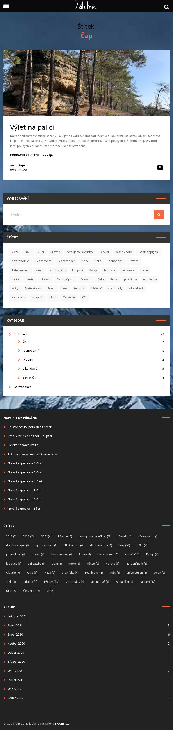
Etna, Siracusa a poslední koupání (30, 436)
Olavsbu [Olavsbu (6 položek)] (13, 573)
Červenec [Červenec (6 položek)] (31, 591)
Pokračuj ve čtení (24, 155)
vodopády (115, 288)
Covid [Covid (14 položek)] (124, 536)
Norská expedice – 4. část (25, 481)
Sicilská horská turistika (23, 445)
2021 (41, 252)
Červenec (69, 297)
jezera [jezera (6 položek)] (38, 554)
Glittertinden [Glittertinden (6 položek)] (101, 545)
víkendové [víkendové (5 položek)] (100, 582)
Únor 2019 (14, 689)
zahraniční (18, 297)
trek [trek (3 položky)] (11, 582)
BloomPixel (62, 723)
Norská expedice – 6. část (25, 463)
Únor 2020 (15, 671)
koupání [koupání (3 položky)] (132, 554)
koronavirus (58, 270)
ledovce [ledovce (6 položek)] (13, 563)
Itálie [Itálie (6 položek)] (142, 545)
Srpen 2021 (15, 625)
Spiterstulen (33, 288)
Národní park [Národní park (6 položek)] (136, 563)
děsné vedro (123, 252)
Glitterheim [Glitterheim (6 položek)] (74, 545)
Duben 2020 (16, 652)
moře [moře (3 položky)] (74, 563)
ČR (84, 297)
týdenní (96, 288)
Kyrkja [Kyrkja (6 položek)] (152, 554)
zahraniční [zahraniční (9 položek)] (124, 582)
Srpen (51, 288)
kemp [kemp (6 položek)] (85, 554)
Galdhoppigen (148, 252)
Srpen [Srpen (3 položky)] (159, 573)
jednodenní (115, 261)
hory (85, 261)
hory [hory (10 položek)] (124, 545)
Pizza (114, 279)
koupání (77, 270)
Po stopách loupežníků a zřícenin (30, 427)
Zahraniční (93, 377)
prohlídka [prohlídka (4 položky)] (70, 573)
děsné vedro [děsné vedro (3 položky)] (148, 536)
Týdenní (93, 359)
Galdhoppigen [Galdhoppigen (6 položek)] (18, 545)
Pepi (21, 165)
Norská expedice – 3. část (25, 490)
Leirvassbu (128, 270)
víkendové (136, 288)
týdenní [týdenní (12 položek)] (51, 582)
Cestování (89, 334)
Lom (145, 270)
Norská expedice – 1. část (25, 508)
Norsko (45, 279)
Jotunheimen (20, 270)
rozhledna (150, 279)
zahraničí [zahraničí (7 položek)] (147, 582)
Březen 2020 (16, 661)
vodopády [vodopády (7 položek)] (75, 582)
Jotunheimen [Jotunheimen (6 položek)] (62, 554)
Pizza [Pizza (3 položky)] (49, 573)
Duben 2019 (16, 680)
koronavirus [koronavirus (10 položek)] (107, 554)
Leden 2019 (15, 698)
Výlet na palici (32, 127)
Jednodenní (93, 350)
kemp (39, 270)
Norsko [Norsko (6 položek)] (112, 563)
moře (15, 279)
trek (64, 288)
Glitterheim (43, 261)
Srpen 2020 (15, 634)
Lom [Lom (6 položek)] (57, 563)
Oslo (101, 279)
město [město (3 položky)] (92, 563)
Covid (105, 252)
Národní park (65, 279)
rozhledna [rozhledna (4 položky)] (94, 573)
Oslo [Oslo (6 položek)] (32, 573)
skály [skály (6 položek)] (114, 573)
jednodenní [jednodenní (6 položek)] (15, 554)
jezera (134, 261)
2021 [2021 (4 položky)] (46, 536)
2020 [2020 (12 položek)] (29, 536)
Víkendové (93, 368)
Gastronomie (89, 387)
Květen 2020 (16, 643)
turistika (79, 288)
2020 (28, 252)
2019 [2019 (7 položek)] (11, 536)
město (30, 279)
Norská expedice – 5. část (25, 472)
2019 (15, 252)
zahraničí (37, 297)
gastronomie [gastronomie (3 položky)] (46, 545)
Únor (53, 297)
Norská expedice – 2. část (25, 499)
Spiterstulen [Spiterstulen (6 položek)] (137, 573)
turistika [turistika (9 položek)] (29, 582)
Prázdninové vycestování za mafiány (32, 454)
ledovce (109, 270)
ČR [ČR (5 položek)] (50, 591)
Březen (55, 252)
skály (15, 288)
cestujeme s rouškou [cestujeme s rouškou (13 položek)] (95, 536)
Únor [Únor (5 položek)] (11, 591)
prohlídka (130, 279)
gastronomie (20, 261)
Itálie (98, 261)
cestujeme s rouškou (80, 252)
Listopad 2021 (17, 616)
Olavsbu (86, 279)
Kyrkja (93, 270)
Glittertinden (66, 261)
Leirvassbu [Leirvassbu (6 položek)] (37, 563)
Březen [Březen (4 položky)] (65, 536)
